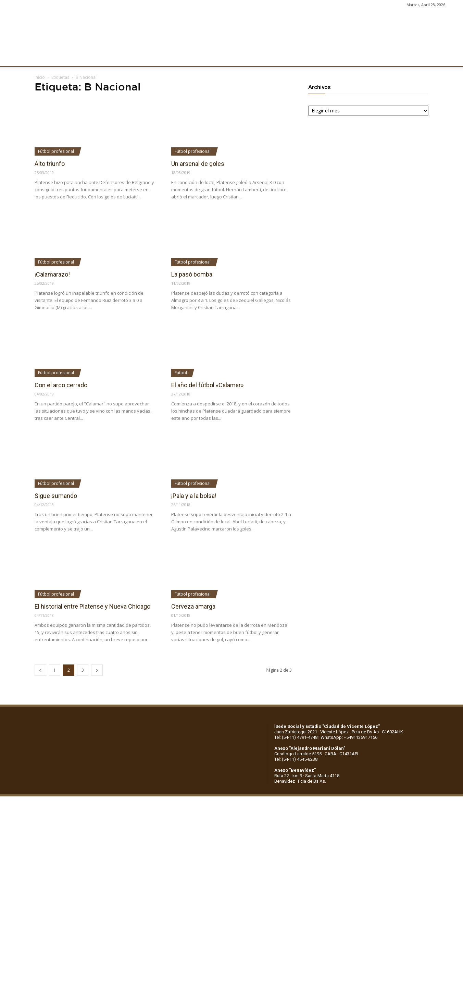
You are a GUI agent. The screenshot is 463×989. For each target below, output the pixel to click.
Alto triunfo (50, 163)
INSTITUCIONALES (80, 57)
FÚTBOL (120, 57)
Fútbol (181, 373)
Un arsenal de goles (197, 163)
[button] (451, 57)
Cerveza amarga (193, 606)
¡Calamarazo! (52, 274)
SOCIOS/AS (258, 57)
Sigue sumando (56, 495)
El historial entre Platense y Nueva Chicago (92, 606)
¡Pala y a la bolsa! (193, 495)
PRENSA (224, 57)
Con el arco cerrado (61, 385)
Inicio (40, 77)
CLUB (42, 57)
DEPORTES (153, 57)
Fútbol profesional (56, 151)
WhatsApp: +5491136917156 (349, 737)
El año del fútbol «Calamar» (207, 385)
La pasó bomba (191, 274)
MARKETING (190, 57)
